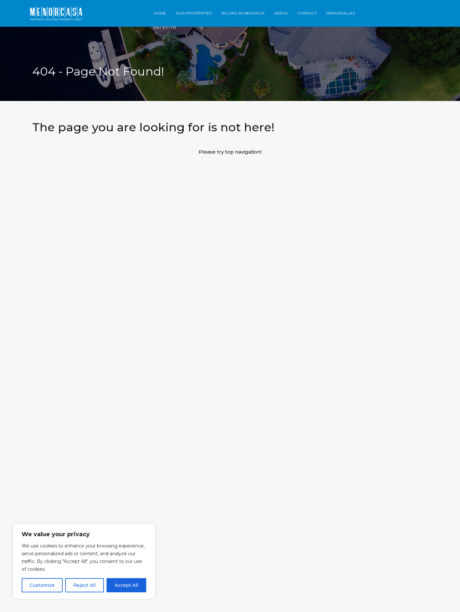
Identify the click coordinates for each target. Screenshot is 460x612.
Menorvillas (340, 13)
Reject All (84, 585)
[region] (84, 561)
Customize (42, 585)
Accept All (126, 585)
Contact (307, 13)
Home (160, 13)
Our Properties (194, 13)
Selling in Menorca (243, 13)
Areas (281, 13)
